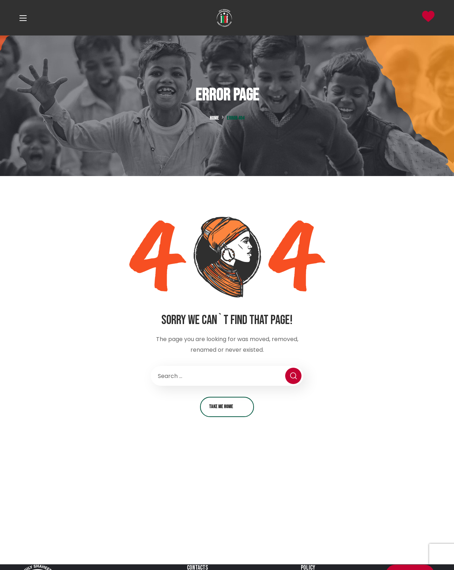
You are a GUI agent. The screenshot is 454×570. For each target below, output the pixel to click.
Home (214, 118)
